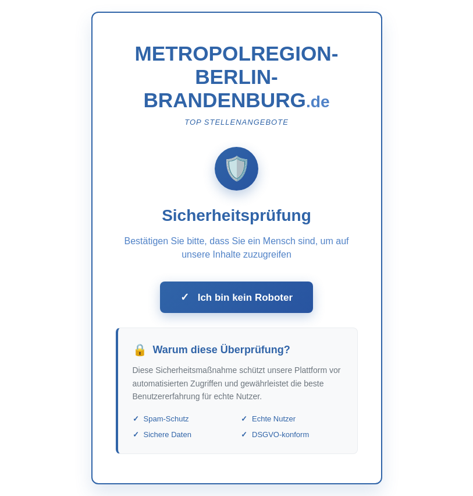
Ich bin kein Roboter (236, 297)
